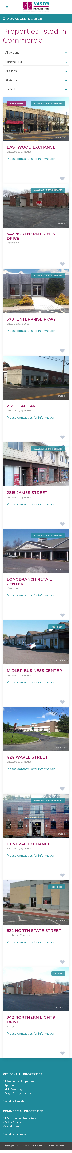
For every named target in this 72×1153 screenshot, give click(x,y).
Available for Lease (14, 1134)
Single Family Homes (17, 1093)
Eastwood (13, 151)
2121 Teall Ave (22, 406)
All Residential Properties (18, 1081)
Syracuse (26, 151)
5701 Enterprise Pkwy (31, 319)
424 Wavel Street (27, 757)
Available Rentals (13, 1101)
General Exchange (28, 844)
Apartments (11, 1085)
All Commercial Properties (19, 1118)
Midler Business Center (34, 670)
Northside (13, 935)
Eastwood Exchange (31, 147)
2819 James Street (27, 492)
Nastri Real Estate (32, 1145)
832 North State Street (34, 930)
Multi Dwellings (13, 1089)
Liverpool (12, 588)
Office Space (12, 1122)
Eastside (12, 323)
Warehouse (11, 1126)
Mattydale (13, 242)
